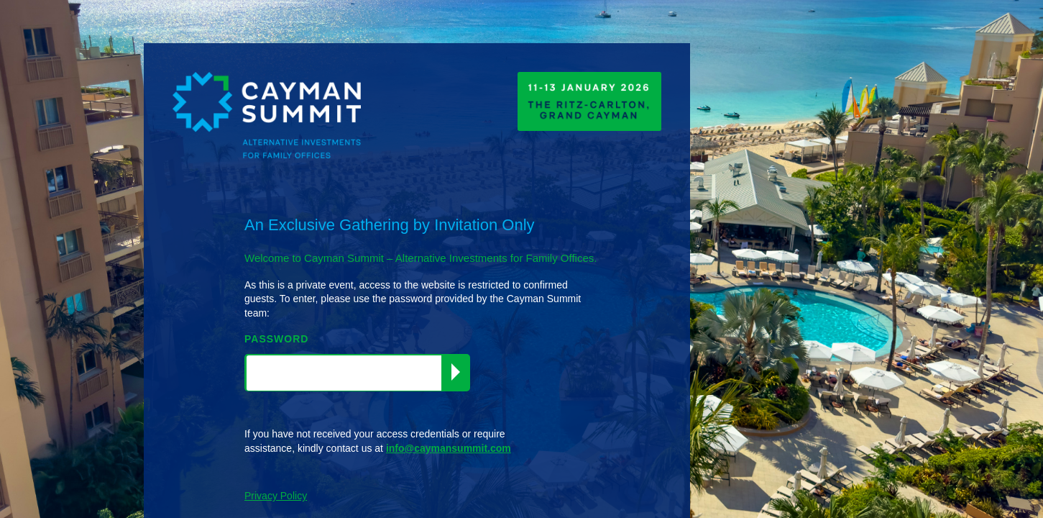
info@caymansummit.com (448, 448)
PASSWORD (276, 339)
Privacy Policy (275, 495)
